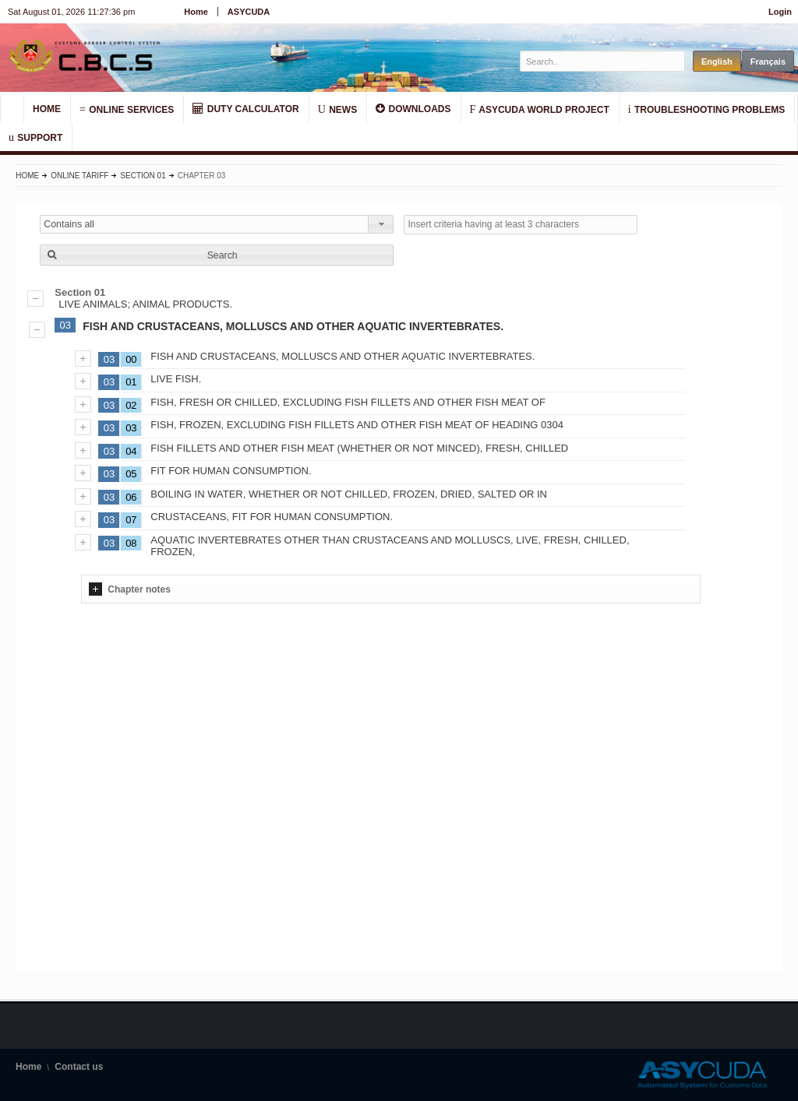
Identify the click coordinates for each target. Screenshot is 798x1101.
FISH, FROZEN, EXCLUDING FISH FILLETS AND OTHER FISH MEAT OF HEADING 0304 (356, 425)
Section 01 (142, 175)
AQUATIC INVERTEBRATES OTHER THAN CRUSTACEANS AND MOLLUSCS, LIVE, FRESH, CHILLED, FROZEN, (389, 546)
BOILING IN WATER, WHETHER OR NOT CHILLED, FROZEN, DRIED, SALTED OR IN (348, 494)
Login (780, 11)
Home (196, 11)
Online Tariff (79, 175)
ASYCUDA (249, 11)
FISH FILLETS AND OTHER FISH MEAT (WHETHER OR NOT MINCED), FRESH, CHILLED (359, 448)
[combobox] (217, 224)
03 (65, 325)
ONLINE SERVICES (126, 109)
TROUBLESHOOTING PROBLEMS (707, 109)
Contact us (79, 1066)
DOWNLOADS (413, 108)
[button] (217, 255)
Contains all (69, 224)
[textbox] (594, 61)
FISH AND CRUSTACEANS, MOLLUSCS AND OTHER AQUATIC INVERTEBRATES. (293, 326)
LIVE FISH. (175, 379)
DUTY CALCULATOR (245, 108)
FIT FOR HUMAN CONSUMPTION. (230, 471)
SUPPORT (35, 137)
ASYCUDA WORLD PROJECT (539, 109)
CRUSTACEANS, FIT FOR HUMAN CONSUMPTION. (271, 516)
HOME (47, 109)
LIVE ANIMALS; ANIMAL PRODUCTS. (399, 298)
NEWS (337, 109)
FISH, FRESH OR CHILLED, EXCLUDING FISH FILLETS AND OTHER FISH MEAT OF (348, 402)
